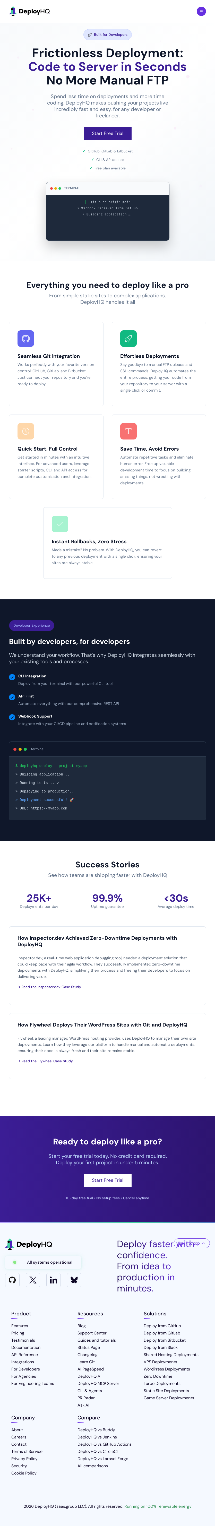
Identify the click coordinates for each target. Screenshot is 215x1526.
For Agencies (23, 1376)
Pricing (17, 1333)
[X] (33, 1280)
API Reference (24, 1354)
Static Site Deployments (166, 1390)
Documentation (25, 1347)
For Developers (25, 1369)
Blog (82, 1326)
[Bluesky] (74, 1280)
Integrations (22, 1362)
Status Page (89, 1347)
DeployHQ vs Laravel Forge (103, 1458)
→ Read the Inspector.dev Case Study (49, 987)
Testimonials (23, 1340)
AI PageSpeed (91, 1369)
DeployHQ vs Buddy (96, 1430)
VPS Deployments (160, 1362)
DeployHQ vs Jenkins (97, 1437)
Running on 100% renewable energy (158, 1506)
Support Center (92, 1333)
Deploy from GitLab (162, 1333)
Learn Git (86, 1362)
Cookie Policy (24, 1473)
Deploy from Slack (161, 1347)
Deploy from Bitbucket (165, 1340)
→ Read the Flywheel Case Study (45, 1061)
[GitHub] (12, 1280)
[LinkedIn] (53, 1280)
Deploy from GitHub (162, 1326)
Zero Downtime (158, 1376)
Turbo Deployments (162, 1383)
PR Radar (86, 1398)
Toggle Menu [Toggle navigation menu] (201, 11)
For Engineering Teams (32, 1383)
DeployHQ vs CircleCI (98, 1451)
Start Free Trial (107, 133)
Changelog (88, 1354)
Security (19, 1466)
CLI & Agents (90, 1390)
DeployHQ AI (89, 1376)
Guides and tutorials (97, 1340)
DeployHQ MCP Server (98, 1383)
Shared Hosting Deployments (171, 1354)
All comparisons (93, 1466)
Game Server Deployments (169, 1398)
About (17, 1430)
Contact (19, 1444)
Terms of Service (26, 1451)
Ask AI (83, 1405)
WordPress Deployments (167, 1369)
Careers (18, 1437)
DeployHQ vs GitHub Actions (105, 1444)
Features (19, 1326)
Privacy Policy (24, 1458)
